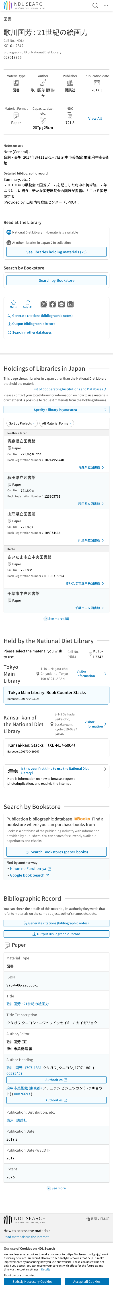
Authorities (56, 1079)
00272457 (14, 1073)
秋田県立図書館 (91, 504)
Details (45, 1269)
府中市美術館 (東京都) (24, 1088)
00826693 (22, 1093)
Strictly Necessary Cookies (32, 1281)
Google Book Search (30, 875)
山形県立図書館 (91, 540)
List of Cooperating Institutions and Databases (70, 389)
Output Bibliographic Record (31, 323)
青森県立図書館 (91, 467)
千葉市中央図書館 (90, 608)
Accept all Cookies (87, 1281)
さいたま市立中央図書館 (85, 583)
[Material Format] (56, 423)
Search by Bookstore (56, 280)
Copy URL (28, 304)
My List (13, 304)
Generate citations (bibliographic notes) (40, 315)
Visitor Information (92, 673)
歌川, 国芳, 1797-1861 (24, 1067)
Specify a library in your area (71, 409)
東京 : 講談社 (16, 1120)
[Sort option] (22, 423)
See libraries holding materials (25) (56, 251)
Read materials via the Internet (26, 1236)
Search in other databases (29, 332)
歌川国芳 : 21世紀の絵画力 (27, 1003)
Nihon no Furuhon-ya (30, 868)
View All (95, 118)
